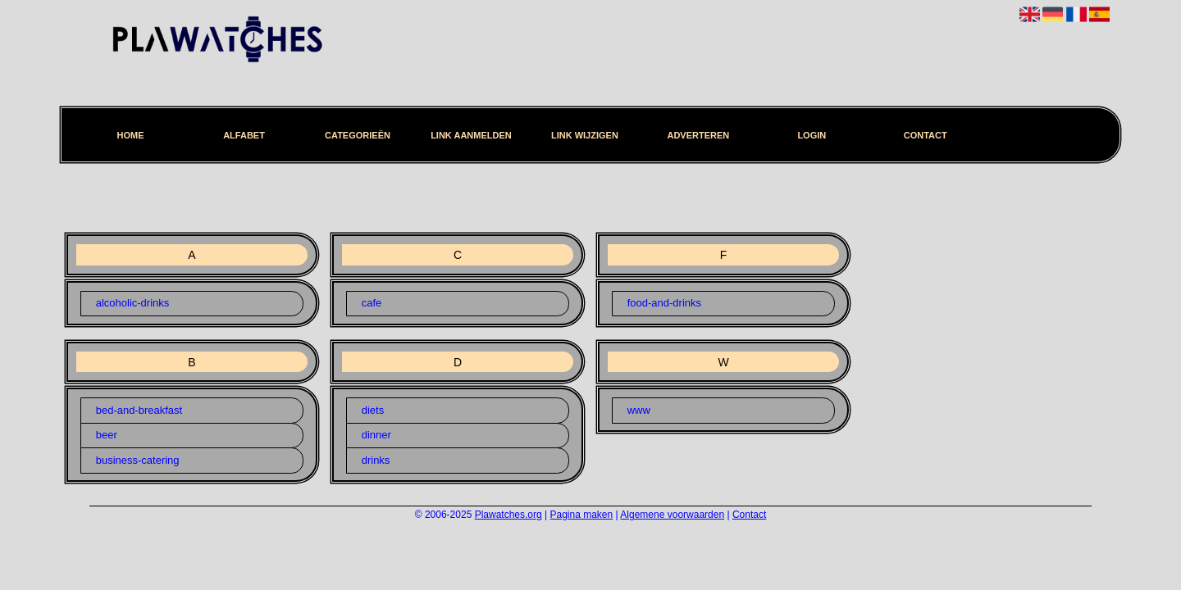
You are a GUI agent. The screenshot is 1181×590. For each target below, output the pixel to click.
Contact (925, 135)
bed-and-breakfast (139, 410)
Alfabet (244, 135)
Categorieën (357, 135)
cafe (372, 303)
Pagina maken (581, 514)
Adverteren (698, 135)
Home (130, 135)
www (638, 410)
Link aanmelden (471, 135)
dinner (376, 435)
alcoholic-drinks (133, 303)
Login (811, 135)
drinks (376, 460)
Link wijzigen (584, 135)
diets (373, 410)
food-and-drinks (664, 303)
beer (106, 435)
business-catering (138, 460)
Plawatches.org (508, 514)
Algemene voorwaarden (672, 514)
